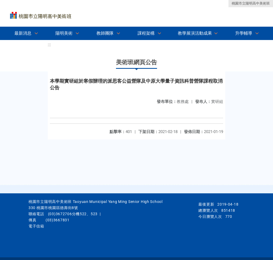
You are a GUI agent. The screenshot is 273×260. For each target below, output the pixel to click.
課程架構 (146, 33)
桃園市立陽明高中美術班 (251, 3)
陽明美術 (64, 33)
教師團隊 (105, 33)
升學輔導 (243, 33)
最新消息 (22, 33)
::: (49, 44)
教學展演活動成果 (195, 33)
